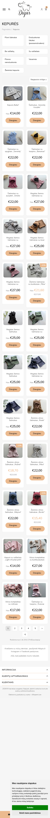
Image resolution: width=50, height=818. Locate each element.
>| (25, 634)
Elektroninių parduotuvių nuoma (19, 695)
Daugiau (13, 120)
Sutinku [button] (30, 807)
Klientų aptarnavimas (15, 676)
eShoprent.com (36, 695)
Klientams (7, 682)
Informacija (9, 669)
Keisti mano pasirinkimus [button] (30, 813)
